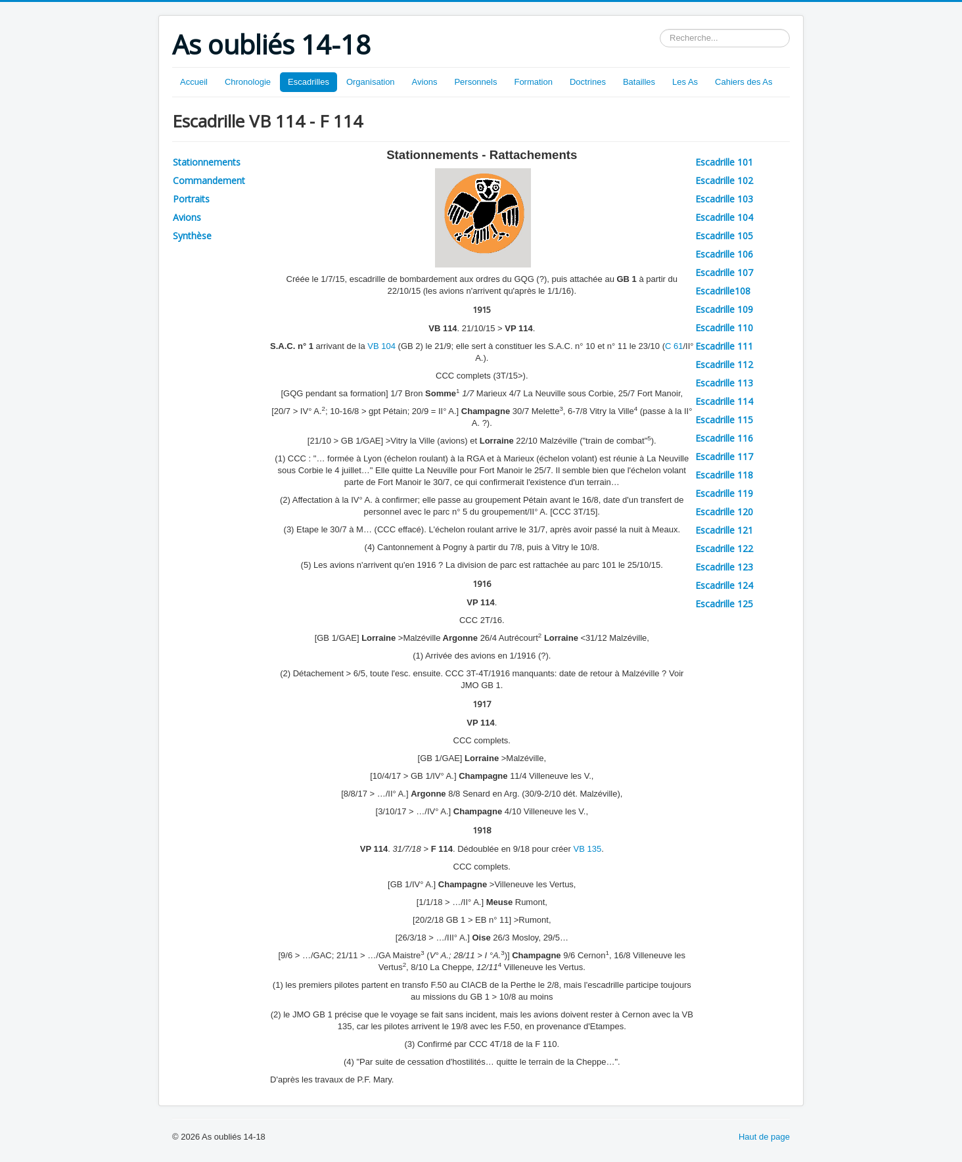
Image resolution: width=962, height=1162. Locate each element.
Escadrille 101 (724, 162)
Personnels (475, 82)
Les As (685, 82)
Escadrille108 (722, 291)
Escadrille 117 (724, 456)
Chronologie (248, 82)
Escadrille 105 (724, 235)
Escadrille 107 (724, 272)
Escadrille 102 (724, 180)
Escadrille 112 (724, 364)
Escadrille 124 (724, 585)
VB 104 (381, 346)
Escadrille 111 (724, 346)
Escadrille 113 (724, 383)
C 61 (674, 346)
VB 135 (587, 849)
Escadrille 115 (724, 419)
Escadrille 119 (724, 493)
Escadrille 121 (724, 530)
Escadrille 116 (724, 438)
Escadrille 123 (724, 567)
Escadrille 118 (724, 475)
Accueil (194, 82)
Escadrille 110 (724, 327)
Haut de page (764, 1137)
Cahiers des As (743, 82)
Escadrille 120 (724, 511)
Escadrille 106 (724, 254)
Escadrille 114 (724, 401)
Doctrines (588, 82)
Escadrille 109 (724, 309)
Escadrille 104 (724, 217)
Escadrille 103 (724, 199)
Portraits (191, 199)
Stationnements (206, 162)
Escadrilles (308, 82)
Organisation (370, 82)
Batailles (639, 82)
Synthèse (192, 235)
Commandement (209, 180)
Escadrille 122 (724, 548)
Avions (425, 82)
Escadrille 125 (724, 603)
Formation (533, 82)
